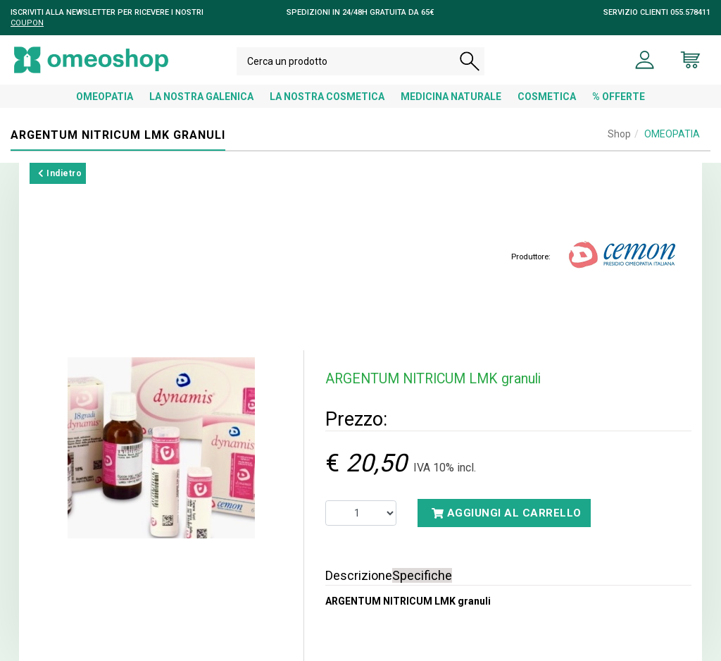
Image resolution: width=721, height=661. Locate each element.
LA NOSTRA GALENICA (201, 96)
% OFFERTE (618, 96)
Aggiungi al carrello (507, 513)
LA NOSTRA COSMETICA (327, 96)
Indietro (60, 173)
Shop (619, 134)
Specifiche (422, 575)
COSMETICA (547, 96)
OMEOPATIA (104, 96)
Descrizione (358, 575)
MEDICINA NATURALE (451, 96)
